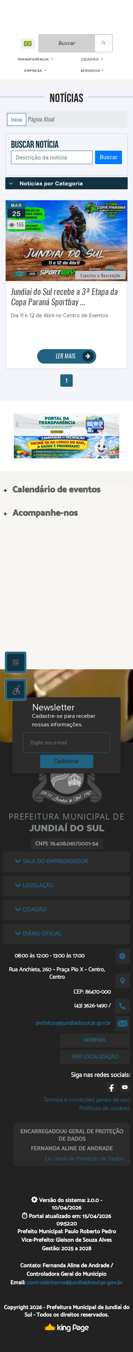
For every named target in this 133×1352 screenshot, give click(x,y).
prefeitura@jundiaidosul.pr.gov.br (73, 1023)
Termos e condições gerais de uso (87, 1099)
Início (16, 119)
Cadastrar (66, 761)
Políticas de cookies (104, 1108)
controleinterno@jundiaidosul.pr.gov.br (75, 1282)
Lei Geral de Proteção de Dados (84, 1158)
